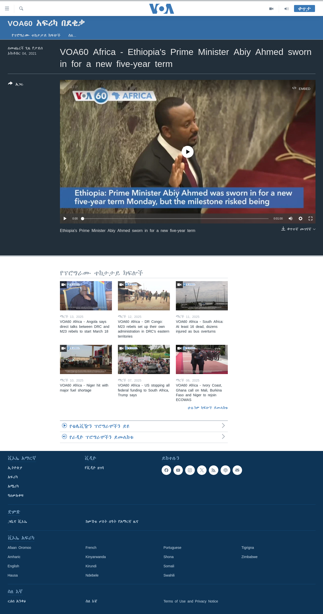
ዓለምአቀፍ (16, 495)
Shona (169, 557)
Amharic (14, 557)
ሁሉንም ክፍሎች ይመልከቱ (208, 408)
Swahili (169, 575)
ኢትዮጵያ (15, 468)
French (91, 547)
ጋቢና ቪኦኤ (17, 521)
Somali (169, 566)
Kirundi (91, 566)
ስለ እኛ (91, 601)
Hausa (13, 575)
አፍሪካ (13, 477)
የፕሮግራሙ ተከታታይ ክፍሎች (36, 35)
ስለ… (72, 35)
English (13, 566)
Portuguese (173, 547)
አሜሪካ (13, 486)
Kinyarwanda (96, 557)
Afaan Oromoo (19, 547)
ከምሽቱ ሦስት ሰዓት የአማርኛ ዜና (112, 521)
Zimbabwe (250, 557)
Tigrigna (248, 547)
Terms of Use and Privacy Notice (191, 601)
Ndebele (92, 575)
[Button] (15, 85)
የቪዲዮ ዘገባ (94, 468)
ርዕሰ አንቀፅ (17, 601)
